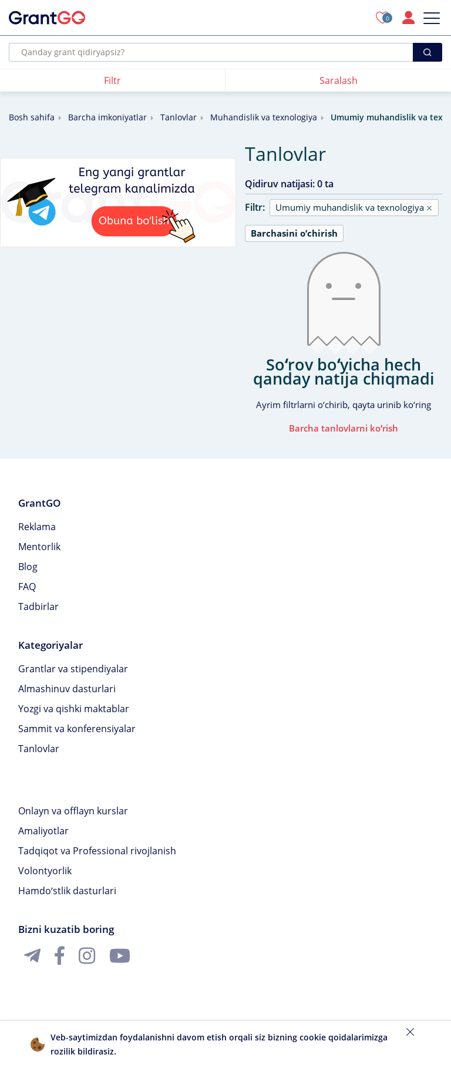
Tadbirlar (38, 606)
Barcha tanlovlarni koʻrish (343, 428)
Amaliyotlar (43, 830)
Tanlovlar (178, 117)
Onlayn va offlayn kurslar (73, 810)
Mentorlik (39, 546)
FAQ (27, 586)
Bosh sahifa (32, 117)
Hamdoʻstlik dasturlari (67, 890)
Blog (28, 566)
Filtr (112, 80)
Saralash (338, 80)
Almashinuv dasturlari (67, 688)
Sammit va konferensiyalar (77, 728)
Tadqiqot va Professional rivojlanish (97, 850)
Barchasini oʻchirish (294, 233)
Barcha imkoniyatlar (107, 117)
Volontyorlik (45, 870)
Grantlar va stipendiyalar (73, 668)
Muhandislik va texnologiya (263, 117)
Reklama (37, 526)
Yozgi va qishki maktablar (73, 708)
